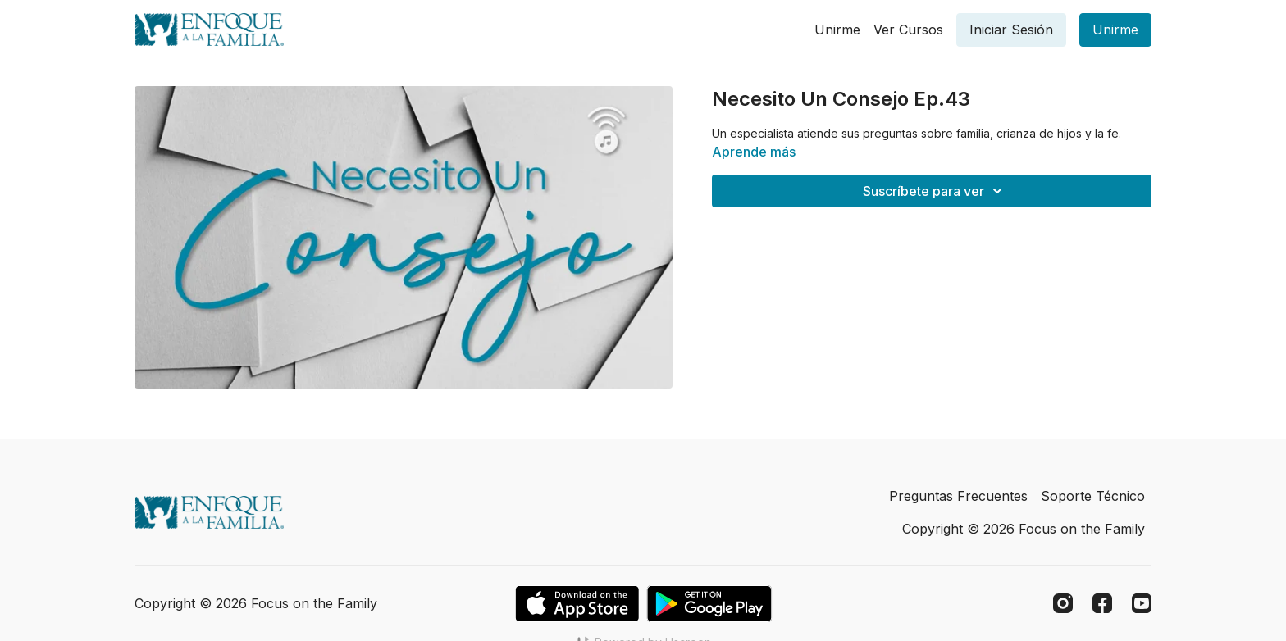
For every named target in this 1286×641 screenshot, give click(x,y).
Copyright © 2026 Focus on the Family (1023, 529)
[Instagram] (1063, 603)
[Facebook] (1102, 603)
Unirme (837, 29)
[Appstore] (577, 603)
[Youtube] (1141, 603)
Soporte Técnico (1093, 496)
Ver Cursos (908, 29)
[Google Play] (709, 603)
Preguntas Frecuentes (958, 496)
